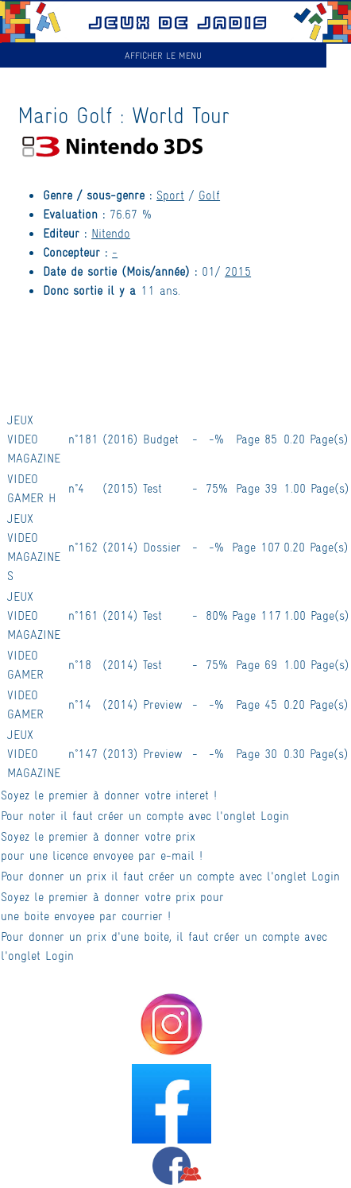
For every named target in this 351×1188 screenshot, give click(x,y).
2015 (238, 270)
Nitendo (110, 232)
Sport (170, 194)
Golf (209, 194)
